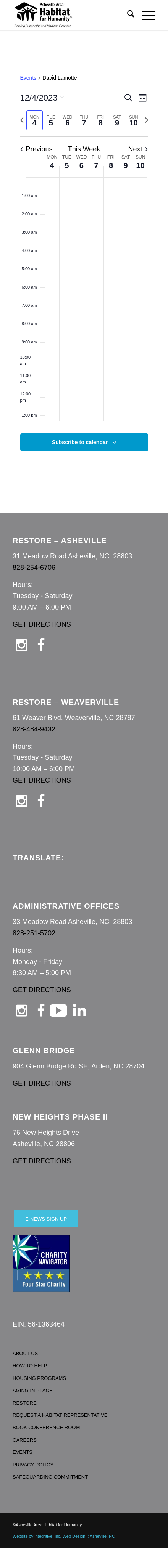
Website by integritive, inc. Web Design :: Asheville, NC (64, 1536)
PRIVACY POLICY (33, 1465)
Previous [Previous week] (36, 149)
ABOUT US (25, 1353)
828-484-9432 (34, 729)
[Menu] (144, 15)
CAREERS (25, 1440)
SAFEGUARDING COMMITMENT (50, 1477)
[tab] (34, 120)
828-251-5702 (34, 933)
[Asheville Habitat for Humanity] (70, 15)
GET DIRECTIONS (42, 624)
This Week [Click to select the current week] (84, 149)
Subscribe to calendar (80, 442)
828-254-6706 (34, 567)
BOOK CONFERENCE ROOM (46, 1427)
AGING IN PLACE (33, 1390)
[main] (84, 272)
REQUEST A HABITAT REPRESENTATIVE (60, 1415)
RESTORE (25, 1403)
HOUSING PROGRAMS (39, 1378)
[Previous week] (21, 120)
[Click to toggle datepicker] (42, 97)
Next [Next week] (138, 149)
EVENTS (22, 1452)
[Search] (127, 15)
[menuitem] (127, 15)
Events (28, 78)
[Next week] (146, 120)
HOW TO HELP (30, 1365)
